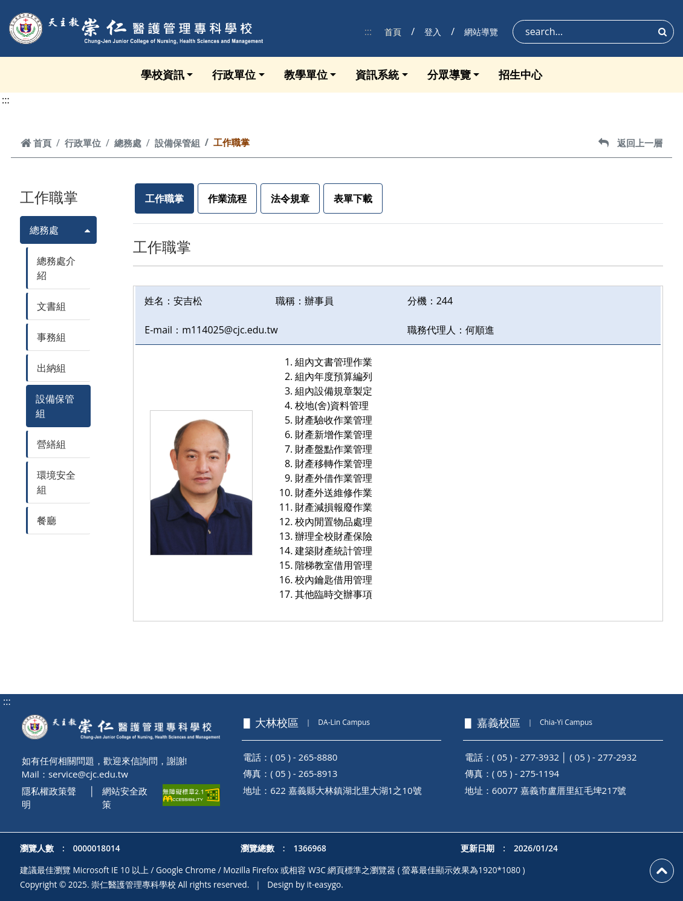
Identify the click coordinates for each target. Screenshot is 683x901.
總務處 (127, 143)
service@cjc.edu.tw (88, 774)
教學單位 (306, 74)
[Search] (593, 32)
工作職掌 (164, 198)
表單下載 (353, 198)
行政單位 (234, 74)
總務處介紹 (56, 268)
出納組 (51, 368)
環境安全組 (56, 482)
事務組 (51, 337)
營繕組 (51, 444)
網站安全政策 (124, 798)
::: (368, 31)
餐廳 (46, 520)
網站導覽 (481, 32)
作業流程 (227, 198)
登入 (432, 32)
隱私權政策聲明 (49, 798)
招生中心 (520, 74)
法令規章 (290, 198)
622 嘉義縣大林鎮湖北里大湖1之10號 (345, 790)
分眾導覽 (449, 74)
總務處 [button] (44, 230)
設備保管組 (177, 143)
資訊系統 (377, 74)
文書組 (51, 306)
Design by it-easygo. (305, 884)
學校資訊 (162, 74)
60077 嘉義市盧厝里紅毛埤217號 (559, 790)
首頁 (392, 32)
